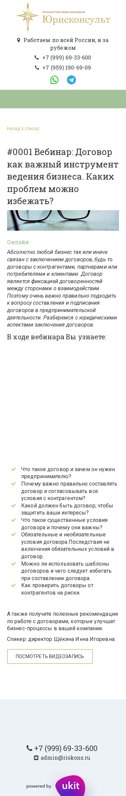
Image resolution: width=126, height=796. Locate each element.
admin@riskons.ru (65, 757)
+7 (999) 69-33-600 (65, 748)
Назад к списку (22, 128)
